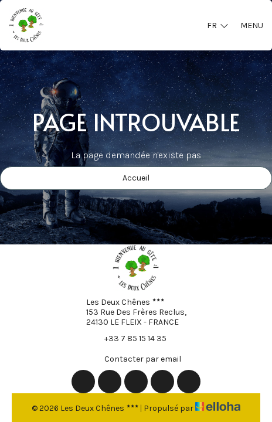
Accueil (136, 178)
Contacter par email (136, 358)
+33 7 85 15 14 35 (128, 338)
